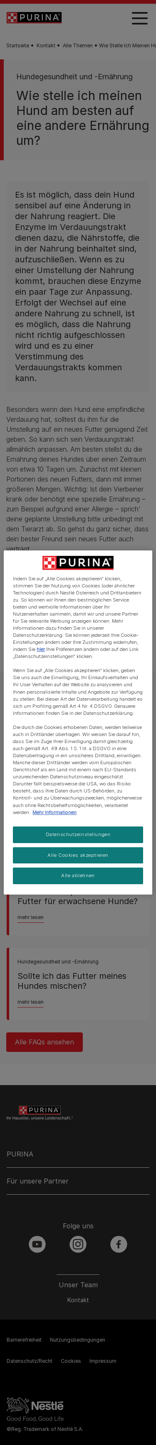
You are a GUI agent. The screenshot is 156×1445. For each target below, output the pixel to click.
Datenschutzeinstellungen (78, 834)
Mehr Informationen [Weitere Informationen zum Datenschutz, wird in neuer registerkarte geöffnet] (54, 812)
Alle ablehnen (77, 876)
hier (41, 649)
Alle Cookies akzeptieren (78, 855)
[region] (78, 722)
